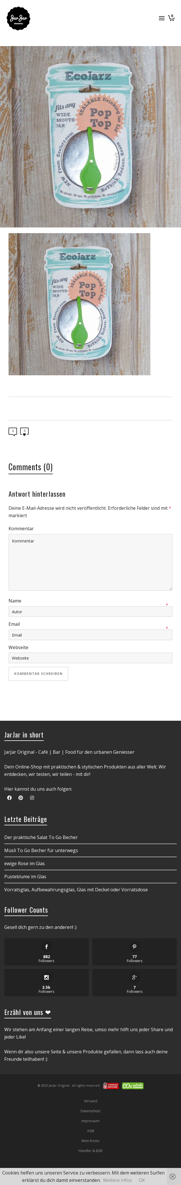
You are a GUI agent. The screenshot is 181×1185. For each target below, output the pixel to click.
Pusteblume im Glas (25, 876)
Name (15, 601)
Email (14, 624)
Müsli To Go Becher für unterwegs (41, 850)
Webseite (18, 647)
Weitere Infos (117, 1180)
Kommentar (21, 528)
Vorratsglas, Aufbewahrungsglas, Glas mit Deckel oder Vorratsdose (76, 889)
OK (142, 1180)
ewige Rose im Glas (24, 863)
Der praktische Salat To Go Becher (41, 837)
